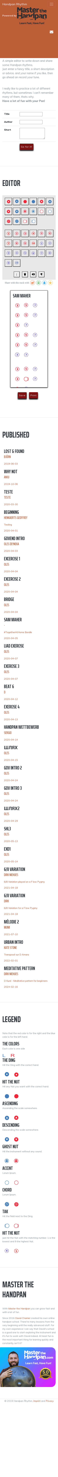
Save (22, 395)
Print (33, 395)
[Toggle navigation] (51, 4)
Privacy (50, 1400)
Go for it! (26, 146)
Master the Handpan (19, 1308)
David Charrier (22, 1318)
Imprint (37, 1400)
